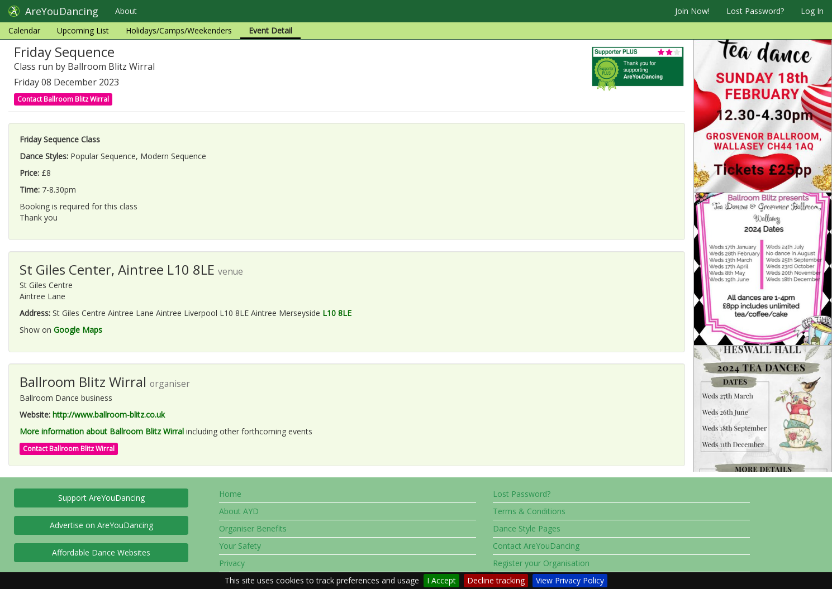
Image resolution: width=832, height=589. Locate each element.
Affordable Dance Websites (101, 552)
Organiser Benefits (253, 528)
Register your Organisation (541, 563)
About (126, 11)
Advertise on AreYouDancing (101, 525)
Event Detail (270, 30)
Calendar (24, 30)
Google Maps (78, 329)
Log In (812, 11)
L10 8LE (336, 313)
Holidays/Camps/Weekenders (179, 30)
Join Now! (692, 11)
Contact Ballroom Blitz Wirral (63, 99)
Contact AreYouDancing (536, 545)
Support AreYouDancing (101, 497)
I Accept (441, 580)
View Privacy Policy (570, 580)
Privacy (232, 563)
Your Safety (240, 545)
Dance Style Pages (526, 528)
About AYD (239, 511)
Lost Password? (755, 11)
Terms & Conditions (529, 511)
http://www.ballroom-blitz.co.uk (109, 414)
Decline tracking (496, 580)
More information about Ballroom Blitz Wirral (102, 431)
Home (230, 494)
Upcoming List (83, 30)
